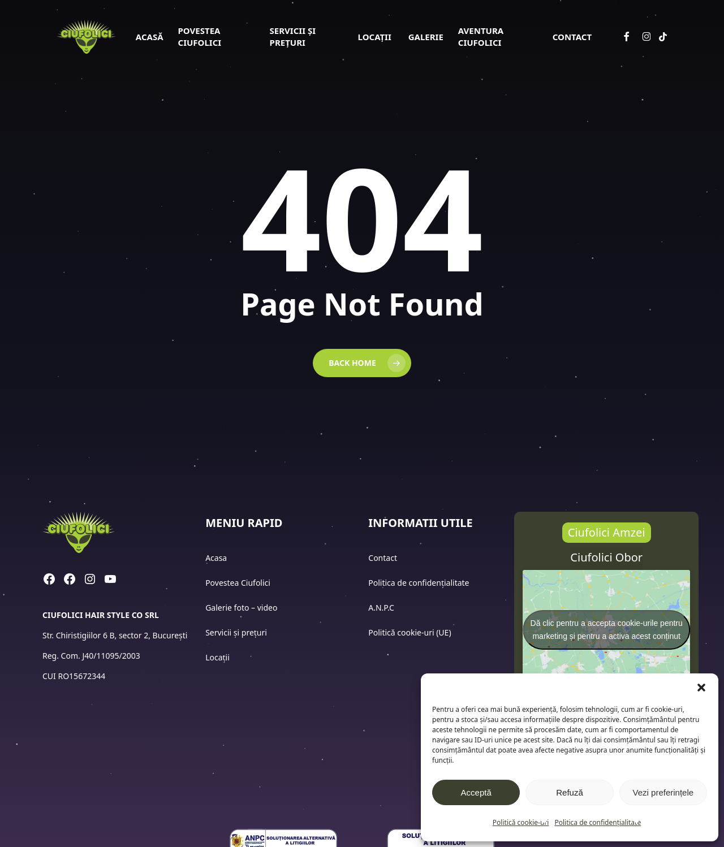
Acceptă (476, 792)
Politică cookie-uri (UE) (409, 632)
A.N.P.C (381, 607)
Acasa (216, 557)
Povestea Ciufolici (237, 582)
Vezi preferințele (663, 792)
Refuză (569, 792)
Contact (383, 557)
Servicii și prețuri (236, 632)
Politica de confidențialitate (597, 822)
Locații (218, 657)
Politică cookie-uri (521, 822)
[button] (701, 687)
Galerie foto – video (242, 607)
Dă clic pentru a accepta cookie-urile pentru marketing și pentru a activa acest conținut (607, 630)
